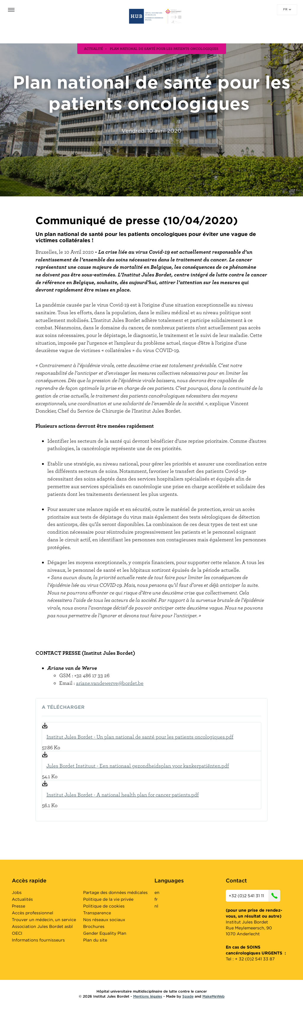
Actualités (22, 899)
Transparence (97, 912)
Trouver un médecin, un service (44, 919)
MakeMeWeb (213, 996)
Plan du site (95, 940)
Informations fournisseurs (38, 940)
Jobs (17, 892)
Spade (188, 996)
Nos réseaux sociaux (104, 919)
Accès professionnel (32, 912)
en (156, 892)
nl (156, 906)
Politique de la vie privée (108, 899)
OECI (17, 933)
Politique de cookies (104, 906)
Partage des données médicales (115, 892)
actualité (93, 48)
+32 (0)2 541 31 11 (254, 896)
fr (287, 9)
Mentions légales (147, 996)
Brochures (93, 926)
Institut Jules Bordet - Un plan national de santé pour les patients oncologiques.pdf (139, 737)
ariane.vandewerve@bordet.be (110, 683)
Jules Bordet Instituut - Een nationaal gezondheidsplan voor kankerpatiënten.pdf (137, 766)
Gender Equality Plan (104, 933)
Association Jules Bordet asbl (42, 926)
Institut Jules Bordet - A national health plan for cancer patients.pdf (122, 794)
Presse (18, 906)
